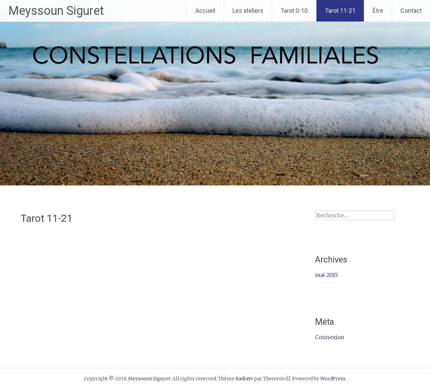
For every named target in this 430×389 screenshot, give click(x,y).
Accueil (205, 10)
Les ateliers (247, 10)
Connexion (329, 337)
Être (378, 10)
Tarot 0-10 (294, 10)
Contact (411, 10)
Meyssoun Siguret (56, 11)
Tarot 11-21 (340, 10)
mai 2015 (326, 275)
